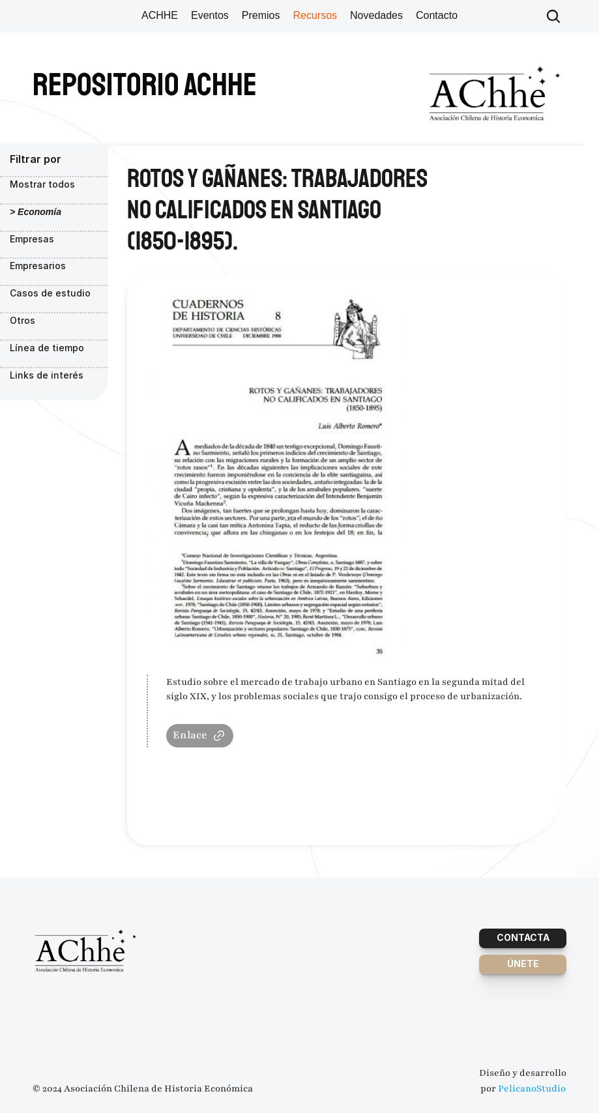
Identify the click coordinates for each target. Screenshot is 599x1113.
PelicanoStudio (532, 1088)
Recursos (315, 15)
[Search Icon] (553, 16)
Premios (261, 15)
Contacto (437, 15)
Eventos (210, 15)
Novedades (376, 15)
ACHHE (159, 15)
